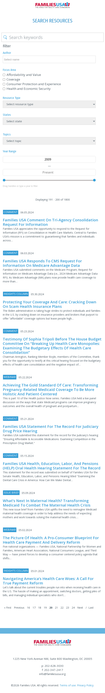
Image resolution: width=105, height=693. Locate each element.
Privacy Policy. (85, 685)
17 (34, 607)
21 (56, 607)
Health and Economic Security (29, 88)
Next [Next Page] (80, 607)
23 (67, 607)
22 (62, 607)
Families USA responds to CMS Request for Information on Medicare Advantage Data (42, 263)
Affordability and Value (24, 75)
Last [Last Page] (91, 607)
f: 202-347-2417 (52, 670)
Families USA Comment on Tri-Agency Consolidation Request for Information (50, 222)
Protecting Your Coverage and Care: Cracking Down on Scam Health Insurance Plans (49, 304)
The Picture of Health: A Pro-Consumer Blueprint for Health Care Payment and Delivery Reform (51, 540)
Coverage (13, 79)
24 (73, 607)
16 (28, 607)
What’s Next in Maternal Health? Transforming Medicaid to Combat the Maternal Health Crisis (46, 503)
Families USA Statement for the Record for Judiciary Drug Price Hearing (50, 428)
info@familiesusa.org (52, 674)
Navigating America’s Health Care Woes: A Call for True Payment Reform (48, 581)
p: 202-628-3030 (52, 666)
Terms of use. (68, 685)
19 (45, 607)
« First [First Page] (7, 607)
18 (39, 607)
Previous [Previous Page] (19, 607)
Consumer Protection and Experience (34, 84)
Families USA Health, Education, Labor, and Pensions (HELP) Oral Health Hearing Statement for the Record (52, 466)
